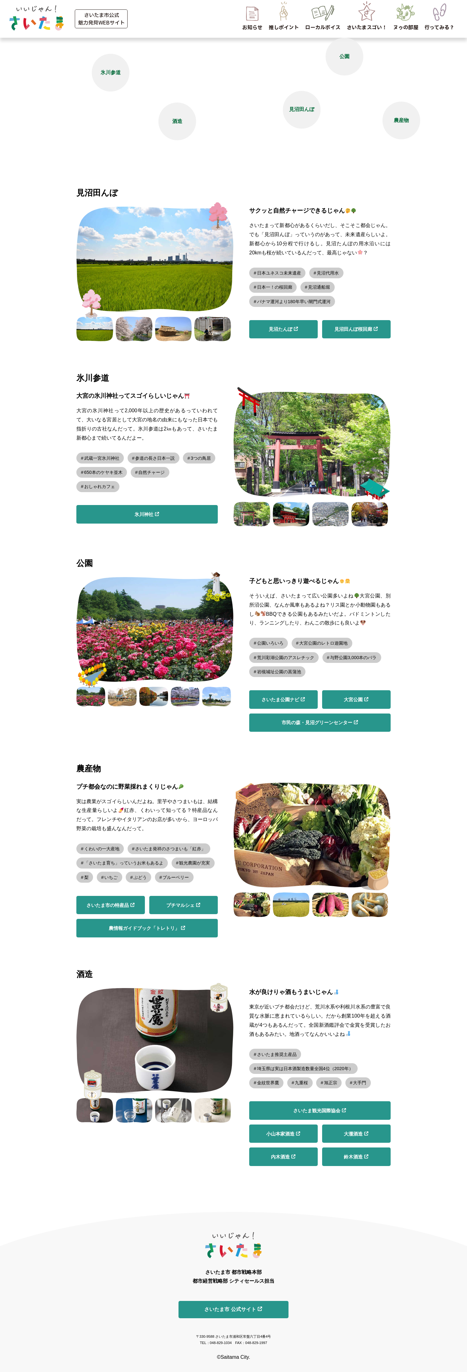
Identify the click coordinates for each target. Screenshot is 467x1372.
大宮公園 (353, 699)
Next (238, 259)
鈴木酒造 (353, 1156)
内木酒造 (280, 1156)
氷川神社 (144, 514)
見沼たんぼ (280, 329)
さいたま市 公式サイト (230, 1309)
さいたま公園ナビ (280, 699)
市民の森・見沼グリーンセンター (317, 722)
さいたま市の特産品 (107, 905)
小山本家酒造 (280, 1133)
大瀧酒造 (353, 1133)
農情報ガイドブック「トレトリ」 (144, 928)
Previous (72, 259)
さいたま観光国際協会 (316, 1110)
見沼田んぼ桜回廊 (353, 329)
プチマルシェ (180, 905)
